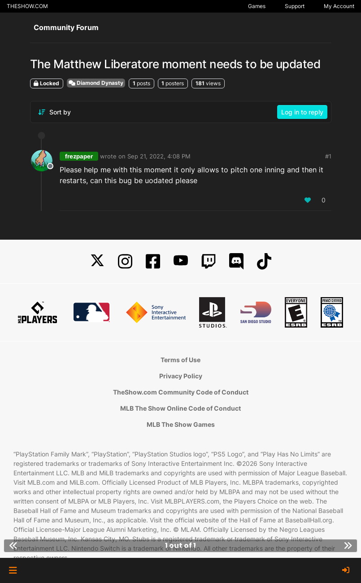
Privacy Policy (180, 376)
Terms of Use (180, 360)
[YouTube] (181, 261)
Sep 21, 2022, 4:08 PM (159, 156)
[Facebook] (153, 261)
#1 (328, 156)
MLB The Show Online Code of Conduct (180, 408)
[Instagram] (125, 261)
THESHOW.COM (27, 6)
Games (256, 6)
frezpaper (79, 156)
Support (294, 6)
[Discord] (236, 261)
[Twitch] (208, 261)
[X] (97, 261)
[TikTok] (264, 261)
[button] (13, 570)
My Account (339, 6)
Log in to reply (302, 112)
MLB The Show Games (181, 424)
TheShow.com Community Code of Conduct (180, 392)
